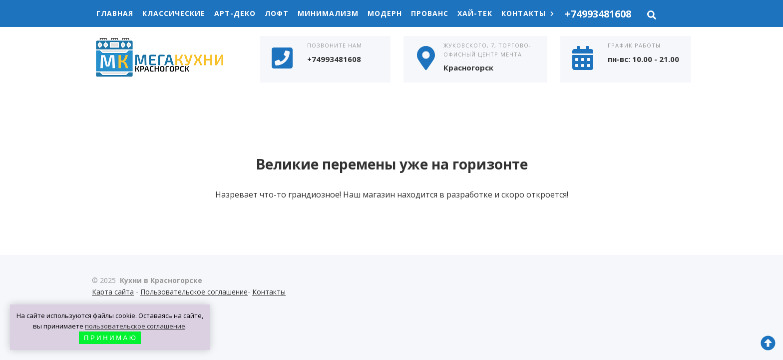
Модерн (385, 13)
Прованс (429, 13)
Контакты (527, 13)
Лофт (277, 13)
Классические (173, 13)
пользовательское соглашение (135, 326)
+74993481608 (598, 13)
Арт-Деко (235, 13)
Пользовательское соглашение (194, 291)
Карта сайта (113, 291)
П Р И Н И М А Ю (110, 338)
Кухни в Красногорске (167, 58)
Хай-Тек (474, 13)
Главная (114, 13)
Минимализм (328, 13)
